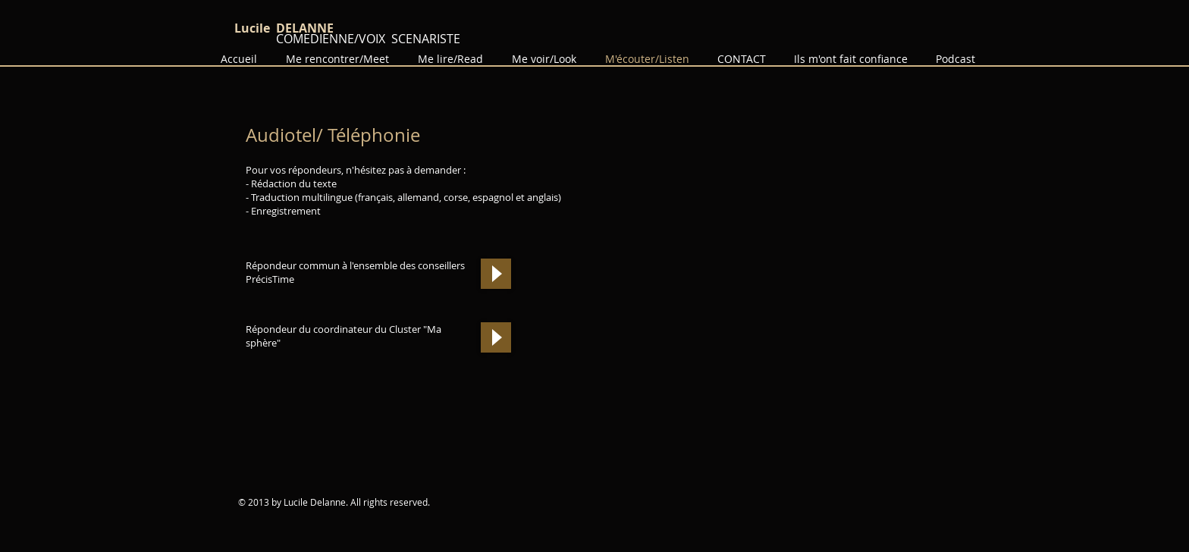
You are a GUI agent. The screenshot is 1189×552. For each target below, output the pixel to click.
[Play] (496, 274)
